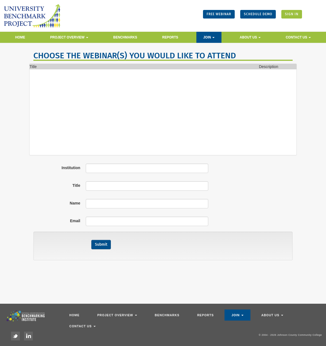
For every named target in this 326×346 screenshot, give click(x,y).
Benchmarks (125, 37)
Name (75, 203)
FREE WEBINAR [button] (219, 14)
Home (20, 37)
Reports (170, 37)
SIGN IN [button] (291, 14)
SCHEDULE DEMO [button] (258, 14)
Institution (71, 168)
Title (76, 185)
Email (75, 221)
